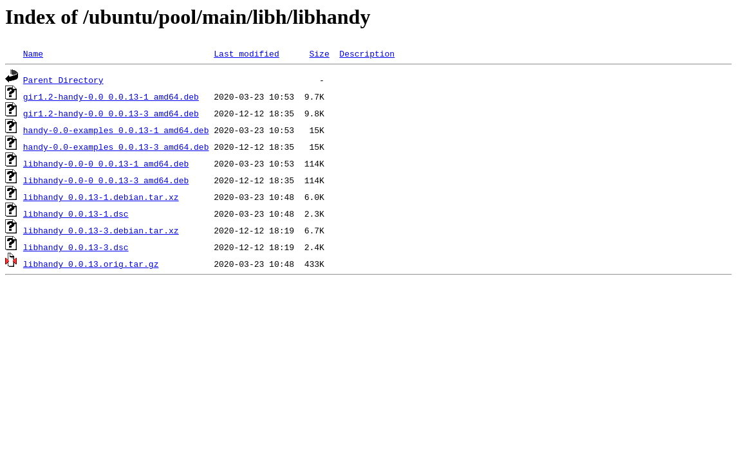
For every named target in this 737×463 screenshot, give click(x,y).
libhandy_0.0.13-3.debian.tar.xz (101, 230)
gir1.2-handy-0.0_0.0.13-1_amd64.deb (111, 96)
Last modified (246, 53)
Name (33, 53)
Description (367, 53)
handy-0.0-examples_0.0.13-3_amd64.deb (116, 146)
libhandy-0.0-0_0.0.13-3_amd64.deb (106, 180)
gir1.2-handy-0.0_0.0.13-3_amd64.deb (111, 113)
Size (319, 53)
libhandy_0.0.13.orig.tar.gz (91, 263)
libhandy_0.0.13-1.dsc (76, 213)
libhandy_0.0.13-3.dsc (76, 247)
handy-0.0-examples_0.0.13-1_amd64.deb (116, 130)
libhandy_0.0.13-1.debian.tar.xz (101, 197)
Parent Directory (63, 80)
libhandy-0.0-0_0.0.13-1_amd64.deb (106, 163)
